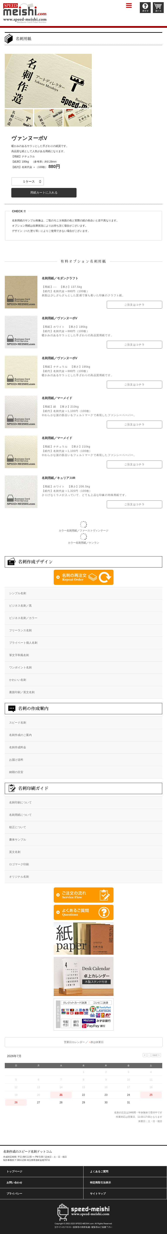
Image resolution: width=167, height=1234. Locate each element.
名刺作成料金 (17, 747)
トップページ (14, 1171)
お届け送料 (16, 759)
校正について (17, 827)
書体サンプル (17, 839)
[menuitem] (83, 593)
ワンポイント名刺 (20, 667)
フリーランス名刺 (20, 630)
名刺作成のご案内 (20, 735)
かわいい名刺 (17, 679)
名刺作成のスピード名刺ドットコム (27, 1151)
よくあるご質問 (99, 1171)
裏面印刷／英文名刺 (22, 692)
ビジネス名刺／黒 (20, 605)
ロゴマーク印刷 (19, 864)
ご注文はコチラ (134, 304)
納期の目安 (16, 772)
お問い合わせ (14, 1182)
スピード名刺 (17, 722)
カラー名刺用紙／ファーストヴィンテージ (83, 530)
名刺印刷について (20, 802)
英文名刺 (14, 852)
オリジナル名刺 (19, 876)
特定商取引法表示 (100, 1182)
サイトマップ (98, 1193)
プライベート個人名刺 (23, 642)
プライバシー (14, 1193)
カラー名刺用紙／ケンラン (83, 542)
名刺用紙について (20, 814)
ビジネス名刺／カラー (23, 618)
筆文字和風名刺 (19, 655)
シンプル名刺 (17, 593)
